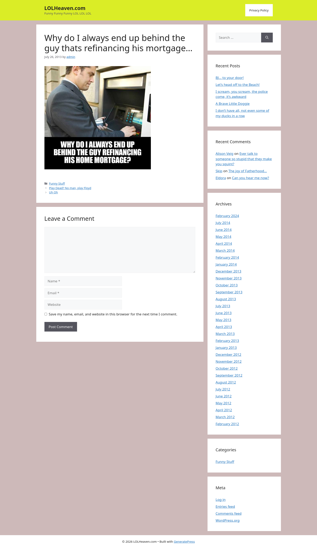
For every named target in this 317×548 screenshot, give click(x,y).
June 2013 (224, 313)
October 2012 (227, 368)
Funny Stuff (57, 183)
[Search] (267, 37)
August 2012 (226, 382)
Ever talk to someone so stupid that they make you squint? (244, 158)
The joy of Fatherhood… (247, 171)
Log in (221, 499)
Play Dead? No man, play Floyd (70, 188)
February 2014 (227, 257)
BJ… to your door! (230, 77)
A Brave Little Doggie (233, 103)
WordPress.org (228, 520)
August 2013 (226, 299)
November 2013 (229, 278)
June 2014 (224, 229)
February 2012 (227, 424)
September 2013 (229, 292)
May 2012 (223, 403)
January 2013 (226, 347)
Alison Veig (224, 153)
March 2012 (225, 417)
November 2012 (229, 361)
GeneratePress (184, 541)
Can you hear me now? (250, 177)
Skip (219, 171)
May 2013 (223, 319)
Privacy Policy (259, 10)
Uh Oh (53, 192)
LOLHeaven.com (65, 7)
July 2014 (223, 222)
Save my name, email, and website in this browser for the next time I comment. (113, 314)
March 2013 (225, 333)
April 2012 (224, 410)
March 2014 (225, 250)
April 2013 (224, 326)
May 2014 (223, 236)
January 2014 (226, 264)
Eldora (221, 177)
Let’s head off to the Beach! (238, 84)
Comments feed (229, 513)
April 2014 (224, 243)
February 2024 (227, 215)
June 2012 (224, 396)
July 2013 (223, 306)
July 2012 (223, 389)
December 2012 (228, 354)
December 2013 (228, 271)
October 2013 (227, 285)
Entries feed (225, 506)
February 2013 (227, 340)
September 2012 (229, 375)
